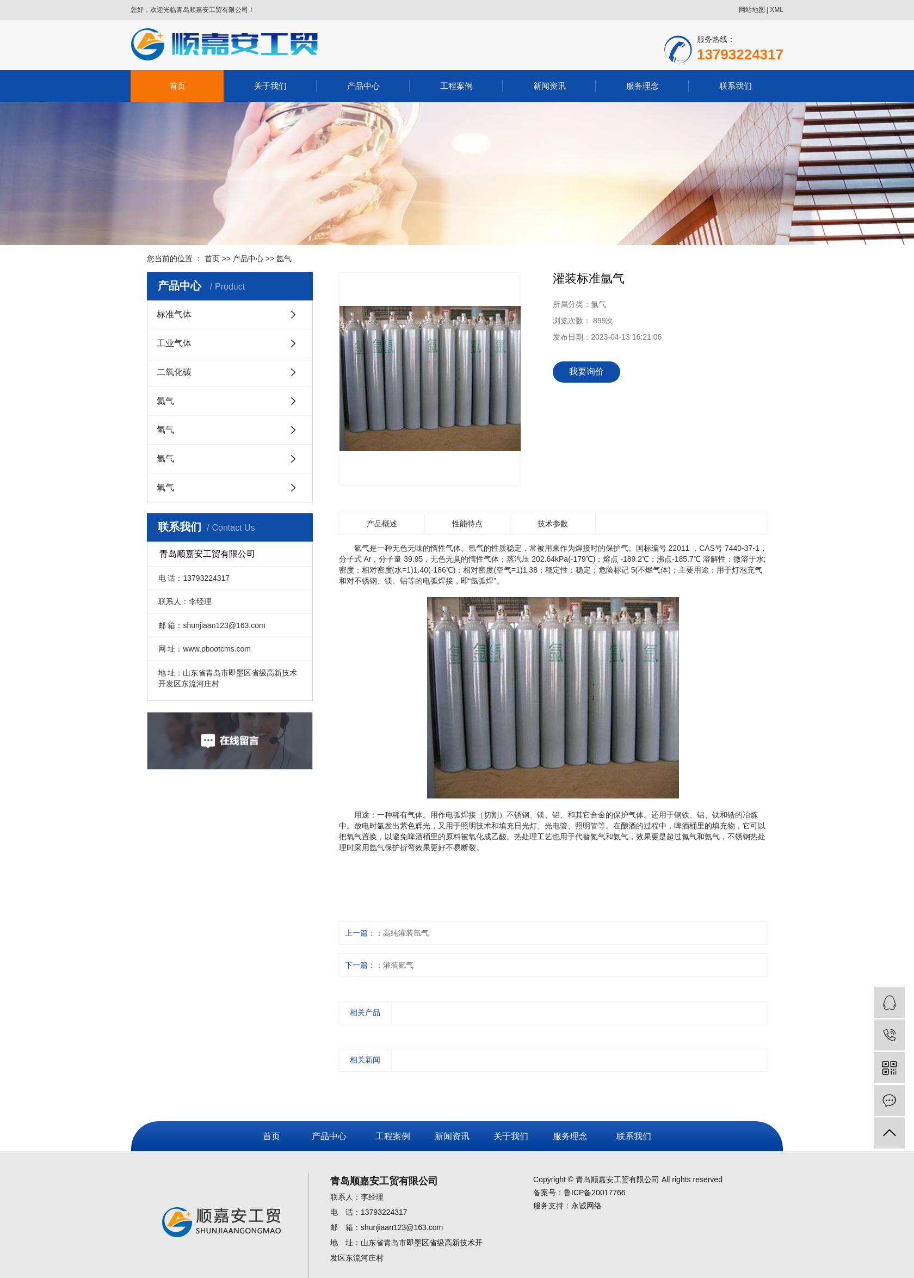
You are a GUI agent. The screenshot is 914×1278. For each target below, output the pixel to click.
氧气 (165, 487)
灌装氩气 (398, 965)
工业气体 (174, 343)
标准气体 (174, 314)
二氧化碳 (174, 372)
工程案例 (456, 85)
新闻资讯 (549, 85)
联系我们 (735, 85)
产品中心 (363, 85)
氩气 (284, 258)
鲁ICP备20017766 (595, 1192)
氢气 (165, 429)
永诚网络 (586, 1205)
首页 (177, 85)
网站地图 (752, 10)
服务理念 (642, 85)
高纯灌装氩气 (406, 933)
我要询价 (586, 371)
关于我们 (270, 85)
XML (776, 10)
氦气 (165, 400)
